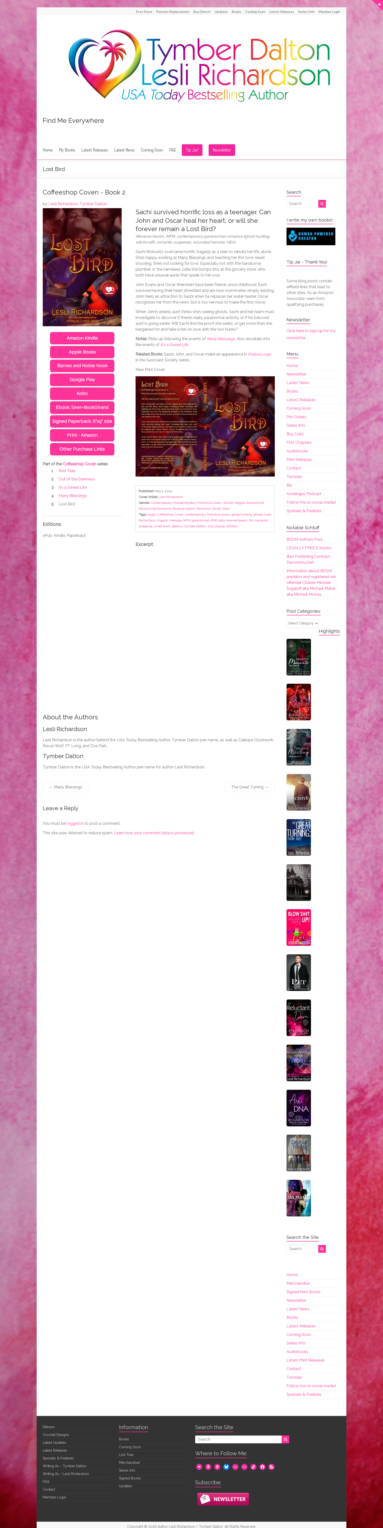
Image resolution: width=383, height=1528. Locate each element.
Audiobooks (297, 451)
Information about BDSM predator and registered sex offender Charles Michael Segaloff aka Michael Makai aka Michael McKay (311, 583)
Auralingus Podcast (304, 493)
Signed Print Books (303, 1292)
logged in (75, 823)
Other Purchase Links (82, 449)
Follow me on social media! (311, 502)
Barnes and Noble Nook (82, 365)
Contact (294, 468)
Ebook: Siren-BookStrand (82, 407)
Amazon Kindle (82, 338)
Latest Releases (281, 12)
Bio (289, 485)
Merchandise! (129, 1463)
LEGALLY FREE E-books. (309, 548)
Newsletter (222, 150)
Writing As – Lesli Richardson (66, 1474)
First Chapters (299, 442)
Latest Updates (54, 1443)
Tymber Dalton (93, 204)
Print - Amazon (82, 435)
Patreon (49, 1427)
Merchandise (298, 1283)
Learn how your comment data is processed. (154, 833)
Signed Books (130, 1478)
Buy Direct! (202, 12)
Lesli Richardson (63, 204)
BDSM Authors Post (304, 539)
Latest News (124, 150)
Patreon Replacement (173, 12)
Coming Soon (255, 12)
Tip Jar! (192, 150)
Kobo (82, 393)
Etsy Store (144, 12)
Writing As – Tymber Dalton (64, 1466)
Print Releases (299, 459)
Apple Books (82, 352)
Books (236, 12)
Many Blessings (65, 787)
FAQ (172, 150)
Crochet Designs (56, 1435)
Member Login (329, 12)
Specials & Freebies (304, 511)
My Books (67, 150)
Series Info (306, 12)
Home (48, 150)
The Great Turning (249, 787)
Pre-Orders (296, 417)
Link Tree (126, 1455)
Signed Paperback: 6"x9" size (82, 421)
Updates (221, 12)
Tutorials (294, 476)
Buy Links (295, 434)
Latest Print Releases (306, 1360)
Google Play (82, 379)
